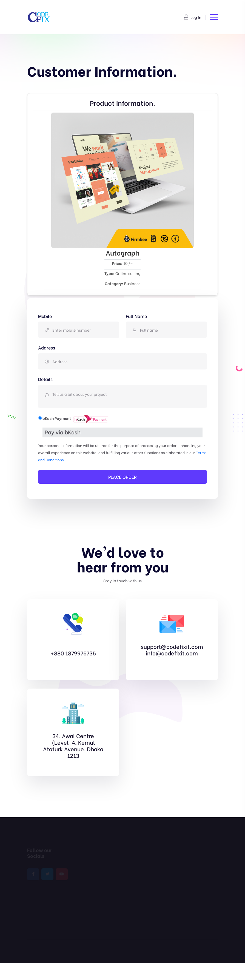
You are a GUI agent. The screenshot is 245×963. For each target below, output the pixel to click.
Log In (192, 17)
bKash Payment (56, 418)
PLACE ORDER (122, 477)
